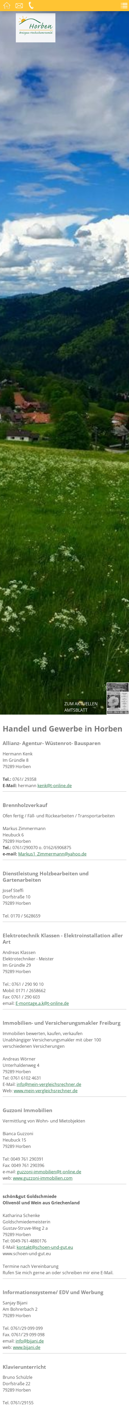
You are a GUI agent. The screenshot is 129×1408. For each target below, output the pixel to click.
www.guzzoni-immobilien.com (43, 1178)
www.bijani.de (26, 1347)
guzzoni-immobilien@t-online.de (49, 1172)
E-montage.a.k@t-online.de (42, 1003)
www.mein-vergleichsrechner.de (46, 1091)
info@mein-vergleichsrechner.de (49, 1084)
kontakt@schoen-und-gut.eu (45, 1247)
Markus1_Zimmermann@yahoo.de (52, 854)
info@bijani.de (30, 1341)
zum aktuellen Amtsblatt (81, 707)
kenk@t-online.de (54, 785)
